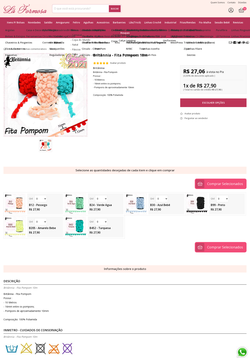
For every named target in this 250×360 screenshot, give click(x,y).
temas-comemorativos (35, 49)
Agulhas (88, 22)
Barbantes (119, 22)
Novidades (34, 22)
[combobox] (87, 8)
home (4, 49)
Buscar (115, 8)
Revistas (238, 22)
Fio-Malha (205, 22)
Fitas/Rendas (187, 22)
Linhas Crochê (152, 22)
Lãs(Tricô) (135, 22)
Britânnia (99, 68)
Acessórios (103, 22)
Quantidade (41, 198)
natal (52, 49)
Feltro (76, 22)
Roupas (125, 32)
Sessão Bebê (222, 22)
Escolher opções (213, 102)
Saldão (48, 22)
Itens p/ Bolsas (15, 22)
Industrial (170, 22)
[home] (25, 8)
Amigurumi (62, 22)
